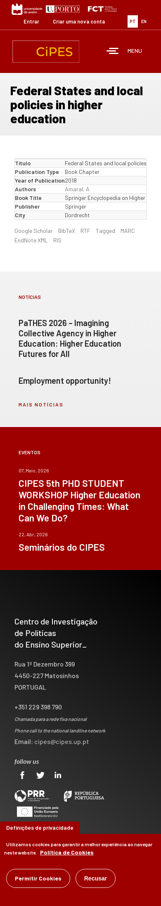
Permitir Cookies (38, 878)
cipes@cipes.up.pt (61, 741)
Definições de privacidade (39, 827)
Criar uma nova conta (79, 21)
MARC (128, 230)
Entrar (31, 21)
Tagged (105, 230)
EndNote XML (31, 240)
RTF (85, 230)
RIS (57, 240)
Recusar (95, 878)
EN (144, 21)
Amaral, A (77, 188)
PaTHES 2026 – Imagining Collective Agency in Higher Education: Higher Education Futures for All (70, 338)
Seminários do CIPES (62, 547)
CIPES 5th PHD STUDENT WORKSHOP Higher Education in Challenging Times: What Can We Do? (79, 500)
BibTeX (66, 230)
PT (133, 21)
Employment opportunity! (65, 380)
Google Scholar (33, 230)
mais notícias (41, 404)
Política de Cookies (67, 852)
